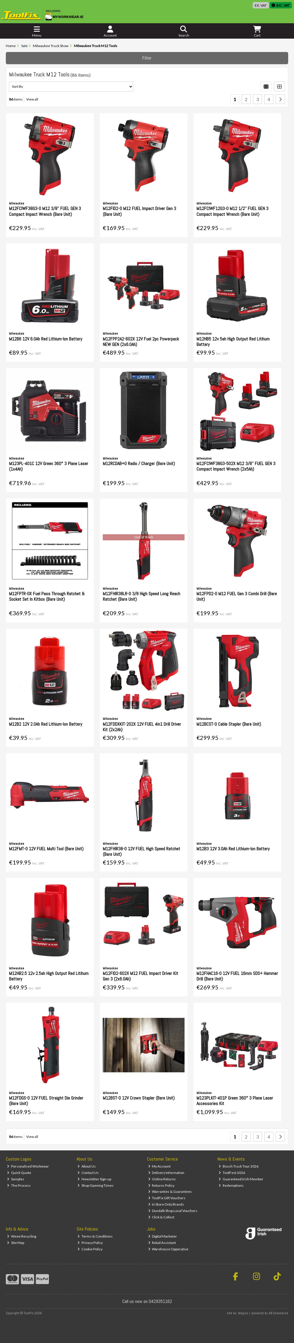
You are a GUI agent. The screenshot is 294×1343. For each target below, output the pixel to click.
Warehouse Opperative (168, 1249)
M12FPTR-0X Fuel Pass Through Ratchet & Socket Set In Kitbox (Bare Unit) (47, 596)
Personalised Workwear (28, 1166)
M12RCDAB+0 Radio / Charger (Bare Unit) (139, 463)
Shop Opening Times (95, 1185)
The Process (19, 1185)
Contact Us (88, 1172)
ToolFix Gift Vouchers (167, 1198)
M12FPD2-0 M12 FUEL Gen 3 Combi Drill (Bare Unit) (236, 596)
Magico (243, 1313)
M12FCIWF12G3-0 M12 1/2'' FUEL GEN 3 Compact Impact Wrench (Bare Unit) (232, 211)
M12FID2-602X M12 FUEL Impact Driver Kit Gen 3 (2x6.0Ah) (140, 976)
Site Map (15, 1242)
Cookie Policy (89, 1249)
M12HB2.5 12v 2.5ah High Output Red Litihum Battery (48, 976)
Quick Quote (19, 1172)
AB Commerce (278, 1313)
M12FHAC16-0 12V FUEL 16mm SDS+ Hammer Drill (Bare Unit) (237, 976)
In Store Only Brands (166, 1204)
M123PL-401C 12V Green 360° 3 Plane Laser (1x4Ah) (48, 466)
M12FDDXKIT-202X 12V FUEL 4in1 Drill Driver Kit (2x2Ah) (142, 727)
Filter (147, 58)
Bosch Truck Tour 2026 (238, 1166)
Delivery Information (166, 1172)
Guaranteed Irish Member (241, 1179)
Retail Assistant (162, 1242)
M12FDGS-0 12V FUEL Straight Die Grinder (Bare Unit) (46, 1101)
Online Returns (162, 1179)
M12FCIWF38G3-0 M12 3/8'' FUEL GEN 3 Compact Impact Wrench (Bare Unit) (45, 211)
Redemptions (231, 1185)
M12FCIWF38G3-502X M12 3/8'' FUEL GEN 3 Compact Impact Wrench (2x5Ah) (235, 466)
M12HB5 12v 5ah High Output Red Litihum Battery (233, 341)
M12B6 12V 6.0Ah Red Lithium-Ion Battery (45, 339)
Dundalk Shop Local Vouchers (173, 1210)
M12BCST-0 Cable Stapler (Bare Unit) (228, 724)
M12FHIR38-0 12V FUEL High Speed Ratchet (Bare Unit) (141, 851)
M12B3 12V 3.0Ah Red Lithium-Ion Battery (233, 849)
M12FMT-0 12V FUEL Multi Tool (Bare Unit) (46, 849)
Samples (15, 1179)
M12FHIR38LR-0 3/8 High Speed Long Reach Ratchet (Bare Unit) (141, 596)
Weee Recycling (21, 1236)
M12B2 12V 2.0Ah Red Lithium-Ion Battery (45, 724)
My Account (159, 1166)
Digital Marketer (162, 1236)
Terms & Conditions (95, 1236)
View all (32, 99)
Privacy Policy (90, 1242)
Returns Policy (161, 1185)
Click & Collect (161, 1217)
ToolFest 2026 (232, 1172)
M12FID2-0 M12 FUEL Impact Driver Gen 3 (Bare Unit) (139, 211)
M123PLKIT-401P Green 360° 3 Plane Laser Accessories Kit (234, 1101)
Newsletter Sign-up (94, 1179)
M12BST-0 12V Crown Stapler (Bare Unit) (139, 1098)
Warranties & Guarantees (170, 1191)
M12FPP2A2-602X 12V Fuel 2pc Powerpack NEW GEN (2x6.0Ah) (141, 341)
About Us (86, 1166)
